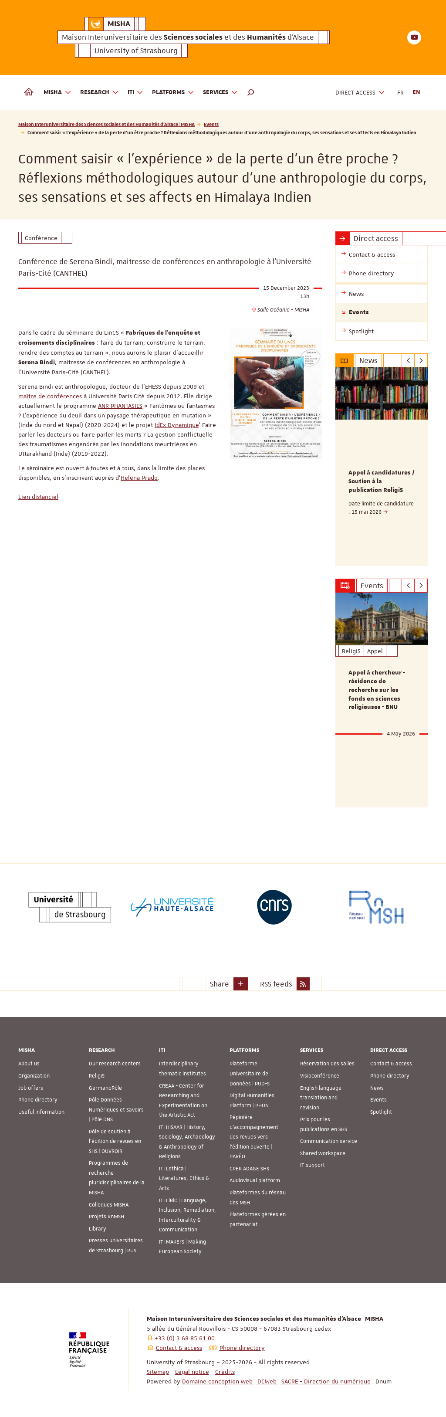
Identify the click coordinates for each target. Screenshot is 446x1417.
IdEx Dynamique (177, 425)
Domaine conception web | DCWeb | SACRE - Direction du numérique (276, 1381)
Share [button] (219, 984)
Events (211, 124)
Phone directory (37, 1099)
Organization (34, 1075)
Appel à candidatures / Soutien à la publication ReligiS (381, 481)
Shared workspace (322, 1153)
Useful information (41, 1111)
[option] (381, 466)
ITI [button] (136, 93)
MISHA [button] (57, 93)
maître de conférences (50, 396)
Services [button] (220, 93)
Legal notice (192, 1372)
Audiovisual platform (255, 1180)
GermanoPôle (105, 1087)
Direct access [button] (360, 93)
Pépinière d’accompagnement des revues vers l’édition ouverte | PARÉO (254, 1137)
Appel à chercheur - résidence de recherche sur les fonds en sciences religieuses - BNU (376, 690)
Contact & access (391, 1063)
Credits (225, 1372)
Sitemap (158, 1372)
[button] (251, 92)
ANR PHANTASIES (120, 406)
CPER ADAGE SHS (249, 1168)
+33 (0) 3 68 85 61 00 (185, 1338)
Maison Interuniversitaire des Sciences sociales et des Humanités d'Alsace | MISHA (106, 124)
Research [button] (99, 93)
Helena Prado (139, 477)
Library (97, 1228)
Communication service (328, 1141)
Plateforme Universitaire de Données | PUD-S (250, 1073)
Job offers (30, 1087)
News (377, 1087)
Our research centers (115, 1063)
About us (29, 1063)
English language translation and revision (320, 1097)
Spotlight (381, 1111)
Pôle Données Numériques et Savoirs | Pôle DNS (116, 1109)
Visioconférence (319, 1075)
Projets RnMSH (106, 1216)
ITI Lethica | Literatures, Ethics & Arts (184, 1178)
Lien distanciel (38, 497)
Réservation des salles (327, 1063)
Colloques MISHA (108, 1204)
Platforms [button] (173, 93)
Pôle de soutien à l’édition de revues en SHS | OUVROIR (115, 1141)
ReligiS (97, 1075)
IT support (312, 1165)
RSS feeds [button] (276, 984)
